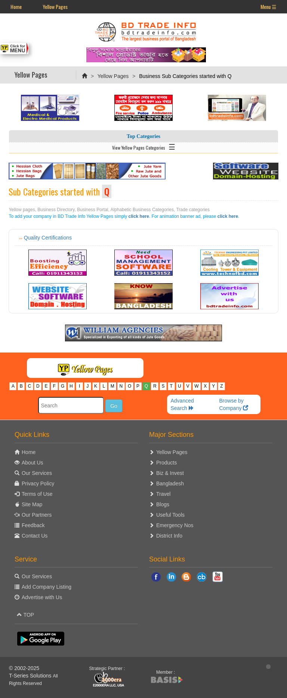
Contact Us (34, 536)
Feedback (33, 525)
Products (166, 463)
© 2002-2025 (24, 668)
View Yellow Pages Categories (143, 146)
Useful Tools (170, 515)
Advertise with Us (42, 597)
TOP (25, 615)
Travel (163, 494)
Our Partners (37, 515)
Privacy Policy (38, 483)
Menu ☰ (268, 6)
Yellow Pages (55, 6)
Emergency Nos (175, 525)
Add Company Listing (46, 587)
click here (139, 216)
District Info (169, 536)
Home (16, 6)
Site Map (32, 504)
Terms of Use (37, 494)
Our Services (37, 473)
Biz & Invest (170, 473)
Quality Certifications (48, 238)
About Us (32, 463)
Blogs (162, 504)
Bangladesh (170, 483)
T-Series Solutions (31, 676)
